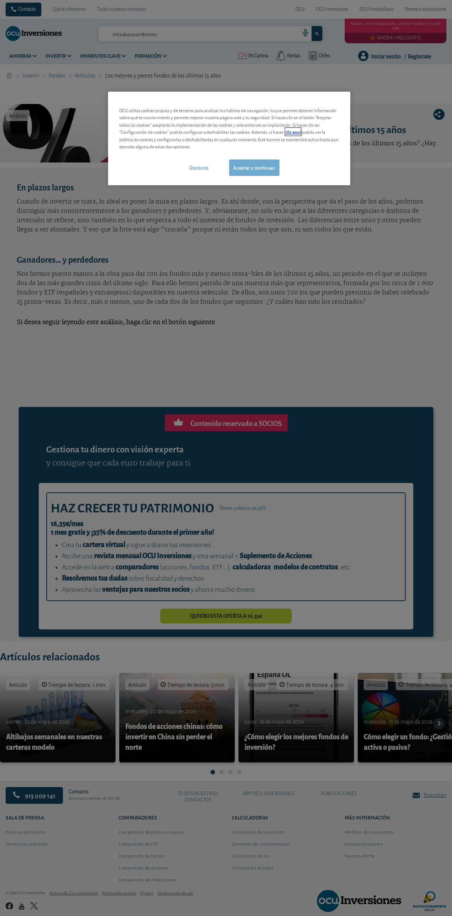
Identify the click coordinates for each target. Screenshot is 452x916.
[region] (229, 138)
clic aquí (293, 131)
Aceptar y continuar (254, 167)
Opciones (199, 167)
